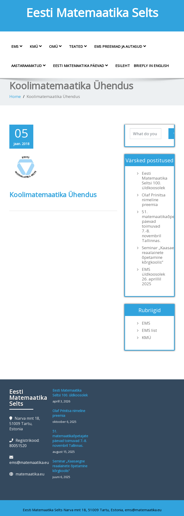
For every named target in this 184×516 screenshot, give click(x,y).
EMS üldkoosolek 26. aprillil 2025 (153, 276)
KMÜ (37, 46)
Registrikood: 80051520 (24, 443)
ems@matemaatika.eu (29, 462)
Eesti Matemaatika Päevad (82, 65)
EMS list (149, 330)
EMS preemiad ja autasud (122, 46)
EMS (18, 46)
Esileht (122, 65)
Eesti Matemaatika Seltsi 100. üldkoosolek (154, 180)
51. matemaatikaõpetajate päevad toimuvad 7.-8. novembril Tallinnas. (155, 226)
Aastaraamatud (30, 65)
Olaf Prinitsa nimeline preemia (154, 200)
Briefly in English (151, 65)
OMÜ (57, 46)
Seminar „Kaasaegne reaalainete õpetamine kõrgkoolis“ (155, 255)
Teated (79, 46)
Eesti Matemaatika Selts (92, 12)
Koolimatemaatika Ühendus (53, 194)
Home (15, 96)
